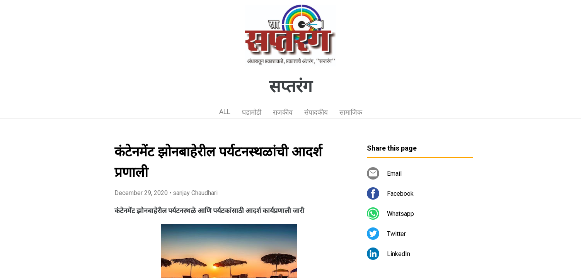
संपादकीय (316, 112)
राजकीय (283, 112)
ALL (224, 111)
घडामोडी (251, 112)
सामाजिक (350, 112)
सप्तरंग (290, 86)
